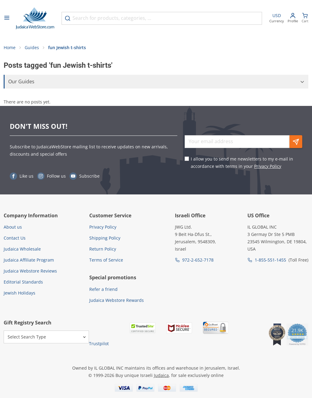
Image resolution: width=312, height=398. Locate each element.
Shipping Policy (104, 238)
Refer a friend (103, 289)
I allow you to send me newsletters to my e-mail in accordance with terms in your (242, 162)
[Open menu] (7, 18)
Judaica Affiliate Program (29, 260)
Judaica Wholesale (22, 249)
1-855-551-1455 (270, 260)
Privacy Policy (267, 166)
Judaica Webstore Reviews (30, 271)
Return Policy (102, 249)
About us (13, 227)
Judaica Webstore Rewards (116, 300)
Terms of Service (106, 260)
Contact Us (15, 238)
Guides (32, 47)
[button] (156, 82)
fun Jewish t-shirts (67, 47)
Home (10, 47)
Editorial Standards (23, 282)
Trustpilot (99, 343)
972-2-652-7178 (198, 260)
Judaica (161, 375)
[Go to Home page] (35, 18)
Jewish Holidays (19, 293)
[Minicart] (305, 18)
